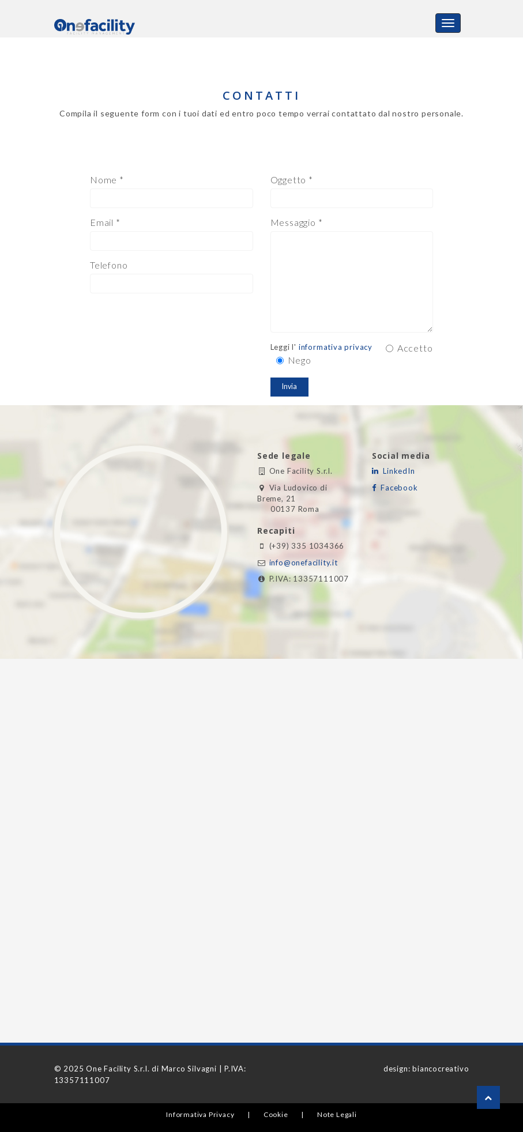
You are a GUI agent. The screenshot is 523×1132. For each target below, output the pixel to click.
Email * (105, 222)
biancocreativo (440, 1068)
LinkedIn (397, 471)
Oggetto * (291, 179)
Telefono (108, 264)
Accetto (409, 347)
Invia (289, 386)
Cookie (276, 1114)
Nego (293, 359)
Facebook (397, 487)
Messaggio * (296, 222)
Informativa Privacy (200, 1114)
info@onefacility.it (303, 562)
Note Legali (337, 1114)
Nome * (107, 179)
